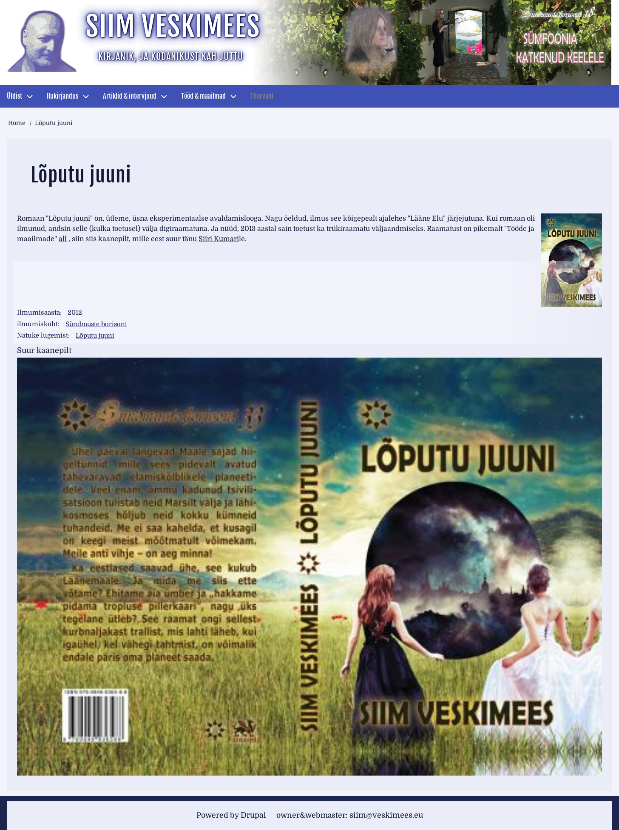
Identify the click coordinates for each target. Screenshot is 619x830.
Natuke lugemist (42, 335)
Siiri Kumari (219, 239)
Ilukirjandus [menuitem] (62, 96)
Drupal (251, 815)
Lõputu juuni (96, 335)
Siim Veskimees (180, 28)
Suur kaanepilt (44, 350)
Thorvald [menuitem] (261, 96)
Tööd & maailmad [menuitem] (203, 96)
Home (17, 122)
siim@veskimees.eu (389, 815)
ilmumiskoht (37, 324)
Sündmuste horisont (97, 324)
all (63, 239)
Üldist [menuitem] (14, 96)
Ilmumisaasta (38, 312)
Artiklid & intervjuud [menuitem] (129, 96)
